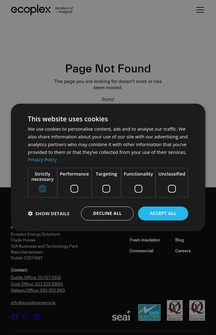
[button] (48, 213)
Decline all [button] (107, 213)
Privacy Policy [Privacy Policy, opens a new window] (42, 159)
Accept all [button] (163, 213)
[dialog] (108, 167)
